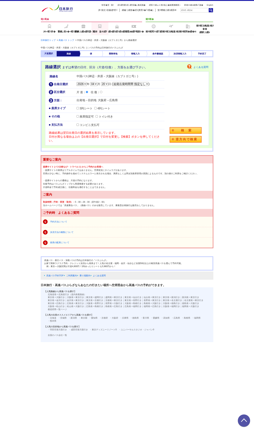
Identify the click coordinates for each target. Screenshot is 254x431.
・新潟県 (72, 318)
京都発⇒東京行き (113, 300)
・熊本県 (52, 321)
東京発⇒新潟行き (171, 297)
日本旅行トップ (48, 40)
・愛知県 (93, 318)
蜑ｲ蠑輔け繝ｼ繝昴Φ (167, 10)
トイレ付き (106, 116)
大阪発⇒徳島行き (171, 303)
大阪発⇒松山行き (56, 306)
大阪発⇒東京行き (75, 297)
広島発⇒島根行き (94, 306)
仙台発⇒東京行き (152, 297)
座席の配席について (59, 242)
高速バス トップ (66, 40)
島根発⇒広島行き (113, 306)
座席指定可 (87, 116)
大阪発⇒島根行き (133, 303)
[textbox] (187, 10)
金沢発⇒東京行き (75, 300)
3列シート (86, 108)
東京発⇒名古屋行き (172, 300)
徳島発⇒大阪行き (190, 303)
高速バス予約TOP (54, 275)
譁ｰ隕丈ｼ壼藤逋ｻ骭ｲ (107, 10)
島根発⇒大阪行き (152, 303)
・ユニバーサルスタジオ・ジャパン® (136, 329)
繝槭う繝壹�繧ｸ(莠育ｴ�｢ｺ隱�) (137, 10)
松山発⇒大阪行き (75, 306)
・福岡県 (196, 318)
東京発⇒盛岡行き (94, 297)
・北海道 (52, 318)
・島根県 (186, 318)
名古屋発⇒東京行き (193, 300)
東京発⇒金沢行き (56, 300)
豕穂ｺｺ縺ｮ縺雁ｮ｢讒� (193, 5)
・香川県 (144, 318)
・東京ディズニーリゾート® (103, 329)
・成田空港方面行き (78, 329)
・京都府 (103, 318)
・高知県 (165, 318)
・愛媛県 (155, 318)
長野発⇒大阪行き (113, 303)
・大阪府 (114, 318)
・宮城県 (62, 318)
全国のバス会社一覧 (57, 335)
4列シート (103, 108)
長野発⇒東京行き (152, 300)
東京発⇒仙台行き (133, 297)
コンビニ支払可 (89, 124)
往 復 (94, 92)
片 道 (80, 92)
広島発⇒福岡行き (133, 306)
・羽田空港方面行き (57, 329)
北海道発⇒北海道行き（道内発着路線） (67, 294)
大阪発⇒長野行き (94, 303)
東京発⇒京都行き (94, 300)
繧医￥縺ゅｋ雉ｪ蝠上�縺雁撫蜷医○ (165, 5)
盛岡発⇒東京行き (113, 297)
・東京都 (83, 318)
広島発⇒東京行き (75, 303)
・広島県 (175, 318)
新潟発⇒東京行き (190, 297)
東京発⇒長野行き (133, 300)
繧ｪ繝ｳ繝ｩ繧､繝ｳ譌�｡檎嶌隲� (131, 5)
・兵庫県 (124, 318)
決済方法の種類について (62, 232)
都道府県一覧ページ (57, 309)
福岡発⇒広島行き (152, 306)
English (210, 5)
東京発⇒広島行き (56, 303)
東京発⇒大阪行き (56, 297)
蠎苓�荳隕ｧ (108, 5)
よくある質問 (200, 67)
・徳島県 (134, 318)
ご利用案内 (71, 275)
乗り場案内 (85, 275)
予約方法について (58, 221)
